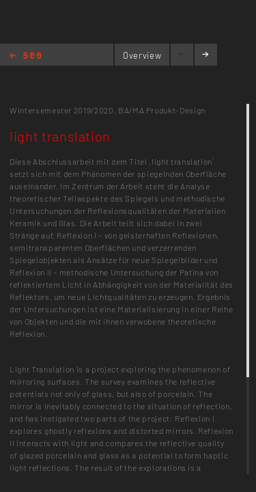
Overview (142, 55)
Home (26, 56)
